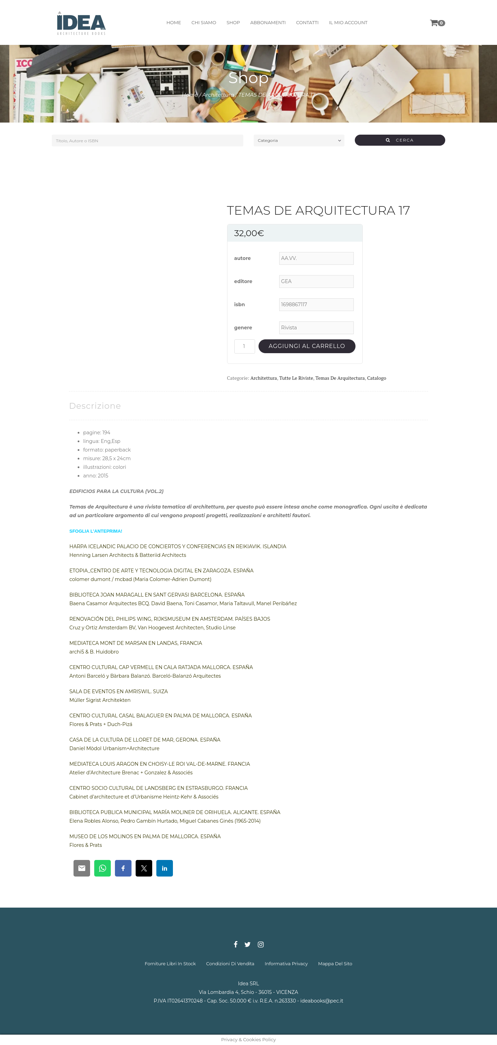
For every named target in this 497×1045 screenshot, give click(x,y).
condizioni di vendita (230, 963)
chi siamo (204, 22)
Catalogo (376, 378)
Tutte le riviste (296, 378)
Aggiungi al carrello (307, 346)
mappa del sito (335, 963)
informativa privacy (286, 963)
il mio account (348, 22)
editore (243, 281)
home (173, 22)
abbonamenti (268, 22)
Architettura (218, 94)
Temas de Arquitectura (340, 378)
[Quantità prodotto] (244, 346)
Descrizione (95, 406)
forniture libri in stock (170, 963)
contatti (307, 22)
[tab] (95, 405)
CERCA (400, 140)
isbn (239, 304)
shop (233, 22)
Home (190, 94)
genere (243, 328)
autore (242, 258)
